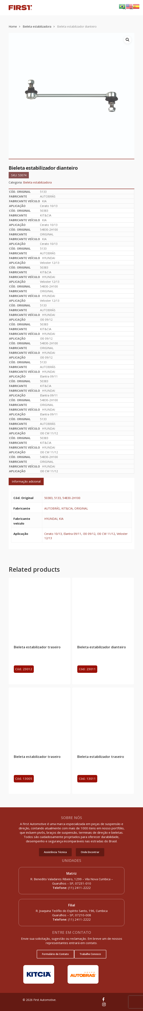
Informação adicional (26, 481)
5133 (57, 498)
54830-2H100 (71, 498)
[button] (55, 852)
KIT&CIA (67, 508)
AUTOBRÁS (52, 508)
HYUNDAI (50, 519)
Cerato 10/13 (53, 534)
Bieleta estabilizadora (37, 26)
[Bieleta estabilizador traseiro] (39, 608)
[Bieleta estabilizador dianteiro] (103, 608)
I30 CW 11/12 (106, 534)
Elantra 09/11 (72, 534)
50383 (48, 498)
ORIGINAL (81, 508)
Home (13, 26)
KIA (61, 519)
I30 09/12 (89, 534)
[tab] (26, 481)
